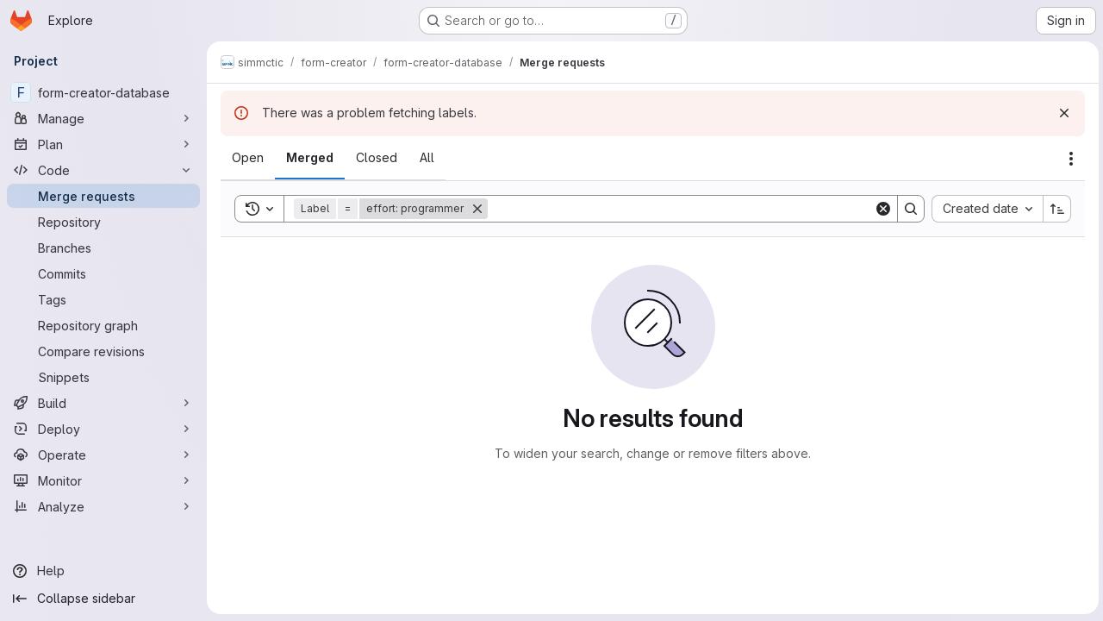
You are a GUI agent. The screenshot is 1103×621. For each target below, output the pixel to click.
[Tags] (103, 299)
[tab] (248, 157)
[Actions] (1068, 158)
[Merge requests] (103, 196)
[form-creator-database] (103, 92)
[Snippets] (103, 377)
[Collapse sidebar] (103, 598)
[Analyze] (103, 506)
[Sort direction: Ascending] (1055, 209)
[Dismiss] (1061, 113)
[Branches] (103, 247)
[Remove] (477, 208)
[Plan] (103, 144)
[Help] (103, 571)
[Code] (103, 170)
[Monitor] (103, 480)
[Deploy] (103, 429)
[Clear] (880, 208)
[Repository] (103, 222)
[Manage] (103, 118)
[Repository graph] (103, 325)
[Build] (103, 403)
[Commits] (103, 273)
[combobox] (984, 209)
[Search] (679, 208)
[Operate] (103, 454)
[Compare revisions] (103, 351)
